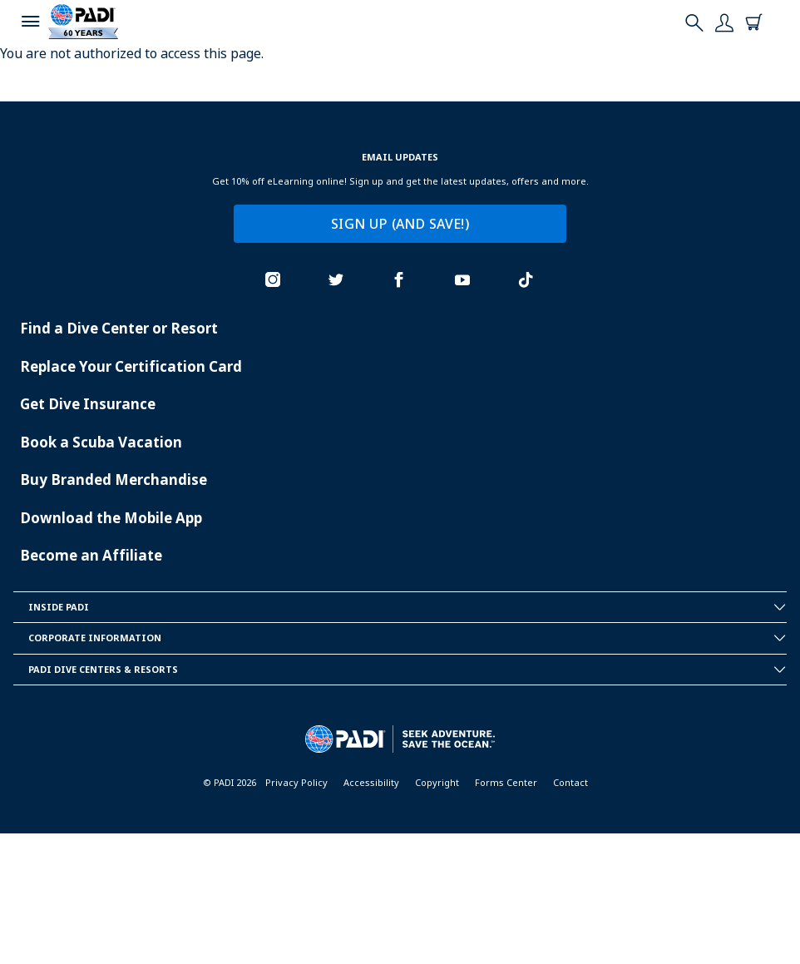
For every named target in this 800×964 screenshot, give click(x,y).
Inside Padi (407, 607)
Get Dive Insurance (88, 403)
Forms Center (506, 782)
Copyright (437, 782)
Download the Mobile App (111, 517)
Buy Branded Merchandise (113, 479)
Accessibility (371, 782)
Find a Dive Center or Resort (119, 328)
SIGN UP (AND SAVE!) (400, 224)
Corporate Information (407, 638)
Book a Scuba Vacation (101, 442)
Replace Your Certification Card (131, 366)
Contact (570, 782)
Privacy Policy (296, 782)
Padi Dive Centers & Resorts (407, 669)
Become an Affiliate (91, 555)
